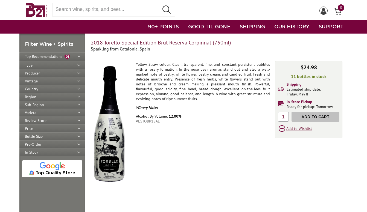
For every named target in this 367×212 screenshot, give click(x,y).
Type (29, 65)
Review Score (35, 120)
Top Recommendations (47, 57)
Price (29, 128)
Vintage (31, 81)
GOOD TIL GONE (209, 26)
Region (30, 96)
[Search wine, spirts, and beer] (107, 9)
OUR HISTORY (292, 26)
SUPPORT (331, 26)
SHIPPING (252, 26)
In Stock (31, 152)
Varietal (31, 112)
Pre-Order (33, 144)
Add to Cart (315, 117)
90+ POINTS (163, 26)
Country (31, 88)
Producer (32, 73)
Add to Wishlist (299, 128)
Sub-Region (34, 104)
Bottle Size (34, 136)
